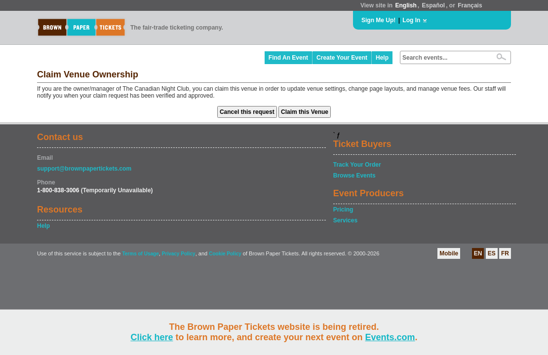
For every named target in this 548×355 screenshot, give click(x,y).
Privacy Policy (179, 253)
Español (433, 5)
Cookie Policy (225, 253)
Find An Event (288, 57)
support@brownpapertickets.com (84, 168)
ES (492, 253)
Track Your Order (357, 164)
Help (382, 57)
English (405, 5)
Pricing (343, 209)
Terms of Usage (140, 253)
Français (470, 5)
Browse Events (354, 175)
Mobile (448, 253)
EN (478, 253)
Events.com (390, 337)
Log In (411, 20)
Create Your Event (341, 57)
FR (505, 253)
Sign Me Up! (378, 20)
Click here (151, 337)
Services (345, 220)
